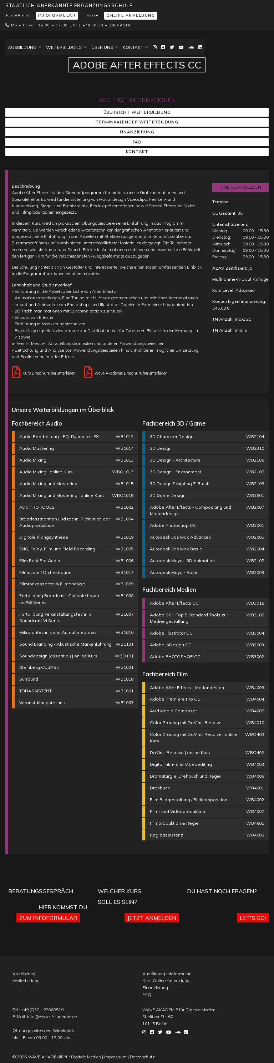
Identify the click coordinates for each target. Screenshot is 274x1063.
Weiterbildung (66, 47)
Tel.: (38, 1009)
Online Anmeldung (130, 15)
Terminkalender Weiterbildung (137, 121)
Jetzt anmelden (151, 917)
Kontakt (135, 47)
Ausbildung (24, 47)
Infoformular (57, 15)
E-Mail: (44, 1016)
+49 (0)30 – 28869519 (106, 25)
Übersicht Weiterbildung (137, 112)
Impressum (115, 1056)
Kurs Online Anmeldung (165, 980)
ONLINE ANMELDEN (240, 187)
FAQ (137, 141)
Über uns (104, 47)
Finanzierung (137, 131)
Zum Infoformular (48, 917)
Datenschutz (142, 1056)
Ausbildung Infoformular (166, 973)
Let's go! (253, 917)
